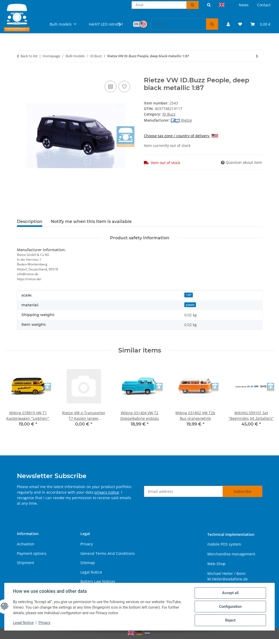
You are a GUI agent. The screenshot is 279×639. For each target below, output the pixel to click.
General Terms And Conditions (107, 553)
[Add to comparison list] (110, 86)
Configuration (230, 606)
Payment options (32, 553)
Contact (264, 4)
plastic (190, 305)
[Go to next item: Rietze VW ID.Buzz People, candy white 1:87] (256, 56)
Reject (230, 620)
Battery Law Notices (97, 581)
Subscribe (242, 491)
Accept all (230, 593)
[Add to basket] (21, 74)
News (244, 4)
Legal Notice (23, 623)
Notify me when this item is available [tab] (91, 221)
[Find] (159, 5)
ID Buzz (169, 114)
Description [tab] (29, 221)
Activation (25, 543)
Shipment (25, 562)
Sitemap (87, 562)
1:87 (188, 295)
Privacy (44, 623)
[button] (209, 5)
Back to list (29, 56)
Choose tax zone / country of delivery (181, 135)
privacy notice (106, 492)
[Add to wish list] (124, 86)
